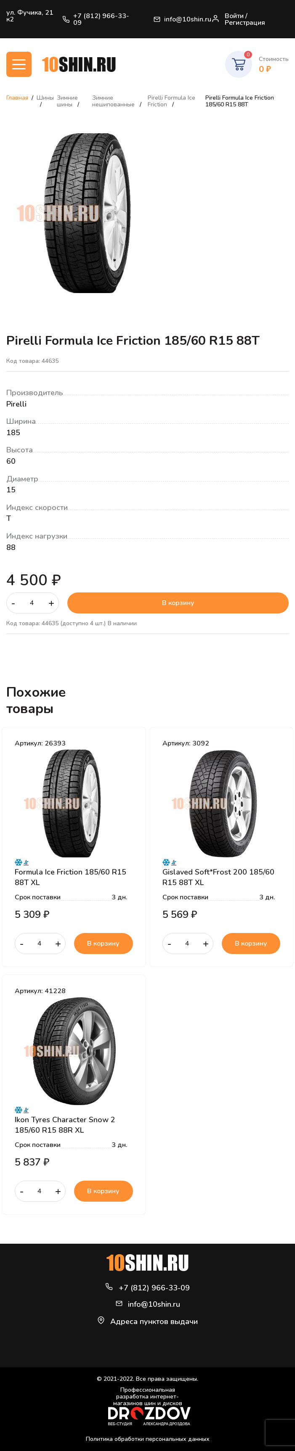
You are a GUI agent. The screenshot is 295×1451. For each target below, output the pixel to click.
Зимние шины (67, 101)
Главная (17, 98)
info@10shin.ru (182, 19)
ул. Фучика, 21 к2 (29, 16)
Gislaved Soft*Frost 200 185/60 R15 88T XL (218, 877)
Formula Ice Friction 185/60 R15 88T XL (70, 877)
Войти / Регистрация (238, 19)
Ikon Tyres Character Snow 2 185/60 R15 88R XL (65, 1125)
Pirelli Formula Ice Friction (171, 101)
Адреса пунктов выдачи (154, 1321)
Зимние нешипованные (114, 101)
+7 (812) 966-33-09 (96, 19)
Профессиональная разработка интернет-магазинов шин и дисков (149, 1406)
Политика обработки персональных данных (148, 1439)
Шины (45, 98)
